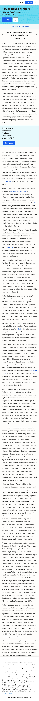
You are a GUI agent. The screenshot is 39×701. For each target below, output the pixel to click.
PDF (7, 20)
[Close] (36, 660)
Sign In (21, 3)
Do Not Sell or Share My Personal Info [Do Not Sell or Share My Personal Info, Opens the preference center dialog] (19, 697)
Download (9, 143)
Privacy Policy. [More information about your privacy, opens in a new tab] (7, 693)
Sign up (29, 3)
